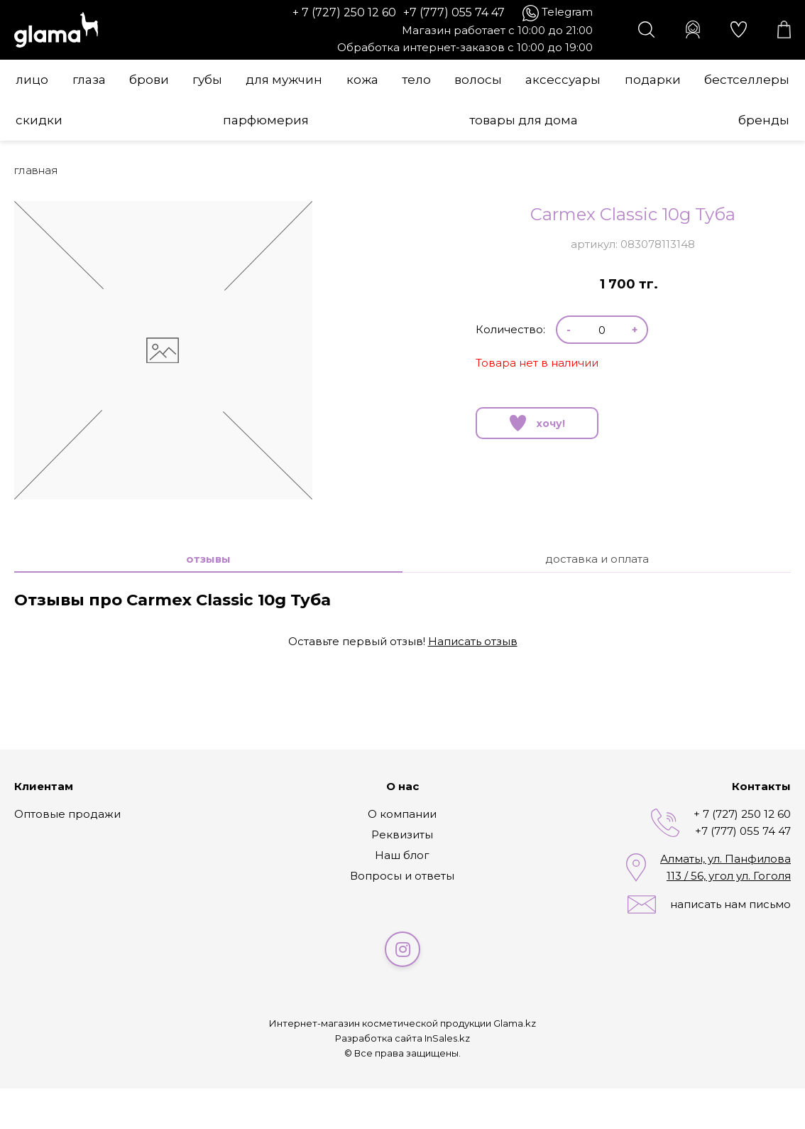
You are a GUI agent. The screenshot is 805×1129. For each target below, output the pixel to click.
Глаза (89, 79)
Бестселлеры (746, 79)
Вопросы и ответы (402, 875)
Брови (149, 79)
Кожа (362, 79)
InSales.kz (447, 1038)
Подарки (653, 79)
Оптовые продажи (67, 814)
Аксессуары (563, 79)
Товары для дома (523, 120)
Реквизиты (402, 834)
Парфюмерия (266, 120)
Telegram (567, 11)
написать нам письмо (730, 904)
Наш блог (402, 855)
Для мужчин (284, 79)
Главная (36, 170)
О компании (402, 814)
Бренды (763, 120)
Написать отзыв (473, 641)
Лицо (32, 79)
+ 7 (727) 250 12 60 (344, 12)
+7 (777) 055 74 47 (454, 12)
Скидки (39, 120)
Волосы (478, 79)
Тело (416, 79)
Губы (207, 79)
